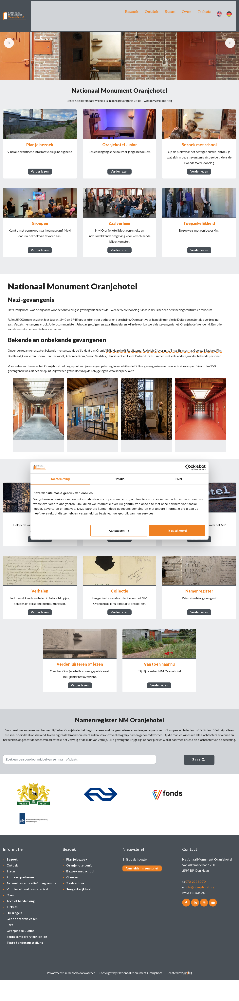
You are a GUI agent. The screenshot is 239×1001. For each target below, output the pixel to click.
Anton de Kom (93, 369)
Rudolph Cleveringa (158, 363)
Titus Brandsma (184, 363)
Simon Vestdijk (114, 369)
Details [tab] (119, 478)
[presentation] (9, 43)
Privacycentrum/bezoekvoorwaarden (71, 993)
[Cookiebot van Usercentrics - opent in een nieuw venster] (188, 467)
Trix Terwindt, (73, 369)
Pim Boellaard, (30, 369)
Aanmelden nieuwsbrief (143, 889)
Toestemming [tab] (60, 478)
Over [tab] (178, 478)
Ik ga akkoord (177, 530)
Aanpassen (119, 530)
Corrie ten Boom (51, 369)
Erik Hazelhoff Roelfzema (126, 363)
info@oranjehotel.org (200, 907)
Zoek (199, 799)
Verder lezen (39, 175)
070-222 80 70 (195, 902)
